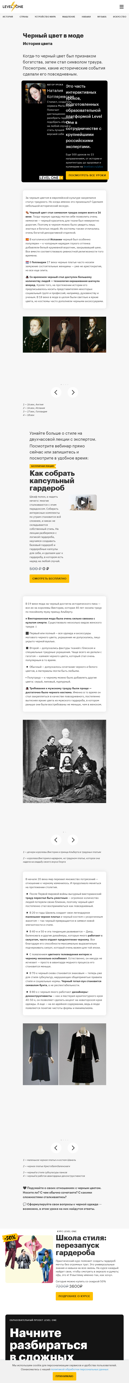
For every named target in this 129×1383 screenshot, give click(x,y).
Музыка (101, 17)
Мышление (68, 17)
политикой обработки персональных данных (79, 1369)
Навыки (86, 17)
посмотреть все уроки (87, 175)
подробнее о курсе (74, 1296)
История (8, 17)
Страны (24, 17)
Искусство (119, 17)
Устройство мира (45, 17)
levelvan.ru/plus (93, 166)
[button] (61, 384)
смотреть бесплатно (49, 578)
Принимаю (64, 1376)
